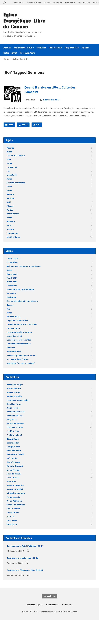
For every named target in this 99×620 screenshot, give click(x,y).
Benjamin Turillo (14, 396)
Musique (10, 198)
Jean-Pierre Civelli (15, 454)
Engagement (12, 167)
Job (8, 309)
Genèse (10, 305)
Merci (9, 190)
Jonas (9, 313)
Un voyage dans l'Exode (17, 359)
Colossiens (12, 286)
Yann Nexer (12, 520)
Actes (9, 270)
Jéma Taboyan (13, 462)
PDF (36, 125)
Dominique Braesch (16, 412)
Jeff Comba (12, 458)
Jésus (9, 179)
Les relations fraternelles (19, 344)
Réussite (11, 221)
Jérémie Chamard (15, 466)
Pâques (10, 206)
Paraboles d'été (14, 351)
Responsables (72, 48)
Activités (41, 48)
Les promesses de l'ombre (19, 340)
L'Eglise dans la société (17, 320)
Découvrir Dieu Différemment (20, 289)
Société (10, 229)
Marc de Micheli (14, 474)
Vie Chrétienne (13, 237)
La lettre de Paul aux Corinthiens (22, 324)
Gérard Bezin (13, 439)
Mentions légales (34, 605)
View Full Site (49, 596)
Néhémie (11, 348)
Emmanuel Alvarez (15, 423)
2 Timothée (12, 262)
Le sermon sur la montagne (19, 332)
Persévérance (13, 214)
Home (6, 59)
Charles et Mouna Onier (18, 400)
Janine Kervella (14, 450)
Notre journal (10, 53)
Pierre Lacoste (13, 497)
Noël (9, 202)
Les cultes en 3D (14, 336)
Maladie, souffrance (16, 183)
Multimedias (17, 59)
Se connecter (18, 2)
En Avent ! (11, 293)
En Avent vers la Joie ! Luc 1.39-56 (22, 558)
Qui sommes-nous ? (24, 48)
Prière (9, 218)
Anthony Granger (15, 385)
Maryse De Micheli (15, 489)
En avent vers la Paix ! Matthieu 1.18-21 (25, 546)
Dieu (9, 159)
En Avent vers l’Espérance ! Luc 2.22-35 (25, 570)
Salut (9, 225)
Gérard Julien (13, 443)
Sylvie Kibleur (13, 512)
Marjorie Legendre (15, 485)
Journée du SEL (14, 317)
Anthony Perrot (14, 388)
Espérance (11, 297)
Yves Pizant (12, 524)
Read (9, 125)
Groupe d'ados (13, 447)
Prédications (55, 48)
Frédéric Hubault (14, 435)
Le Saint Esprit (13, 328)
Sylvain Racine (13, 509)
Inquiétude (12, 175)
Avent (9, 152)
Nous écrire (70, 2)
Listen (23, 125)
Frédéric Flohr (13, 431)
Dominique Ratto (15, 416)
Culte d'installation (16, 155)
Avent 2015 (12, 282)
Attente (10, 148)
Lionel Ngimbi (13, 470)
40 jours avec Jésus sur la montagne (24, 266)
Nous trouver (84, 2)
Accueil (7, 48)
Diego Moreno (13, 408)
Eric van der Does (51, 100)
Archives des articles (53, 2)
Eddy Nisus (12, 419)
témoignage (12, 233)
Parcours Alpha (34, 2)
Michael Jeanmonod (16, 493)
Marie (9, 187)
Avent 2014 (12, 278)
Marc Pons (11, 481)
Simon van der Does (16, 505)
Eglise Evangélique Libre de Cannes (24, 20)
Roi (27, 59)
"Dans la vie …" (14, 258)
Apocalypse (12, 274)
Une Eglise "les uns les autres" (21, 363)
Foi (8, 171)
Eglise (9, 163)
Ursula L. (11, 516)
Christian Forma (14, 404)
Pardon (10, 210)
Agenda (86, 48)
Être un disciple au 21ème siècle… (22, 301)
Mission (10, 194)
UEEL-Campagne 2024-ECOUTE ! (21, 355)
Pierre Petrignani (14, 501)
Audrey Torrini (13, 392)
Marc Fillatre (12, 478)
